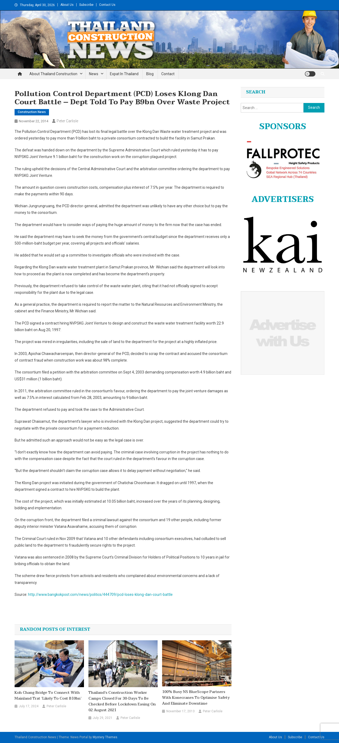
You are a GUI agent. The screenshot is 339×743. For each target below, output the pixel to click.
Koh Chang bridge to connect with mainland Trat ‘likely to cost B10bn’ (48, 695)
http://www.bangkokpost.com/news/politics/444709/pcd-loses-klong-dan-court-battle (100, 594)
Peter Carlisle (67, 121)
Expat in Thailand (124, 74)
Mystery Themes (105, 737)
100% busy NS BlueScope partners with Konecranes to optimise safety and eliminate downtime (196, 697)
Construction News (32, 112)
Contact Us (107, 5)
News (93, 74)
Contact (168, 74)
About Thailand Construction (53, 74)
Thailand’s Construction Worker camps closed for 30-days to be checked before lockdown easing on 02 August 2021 (122, 701)
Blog (150, 74)
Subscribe (86, 5)
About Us (67, 5)
